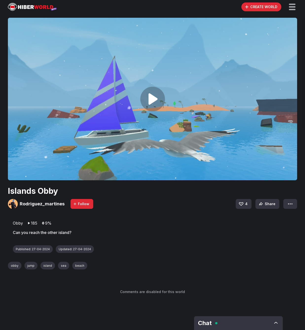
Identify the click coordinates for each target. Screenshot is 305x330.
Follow (81, 204)
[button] (292, 7)
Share (266, 204)
